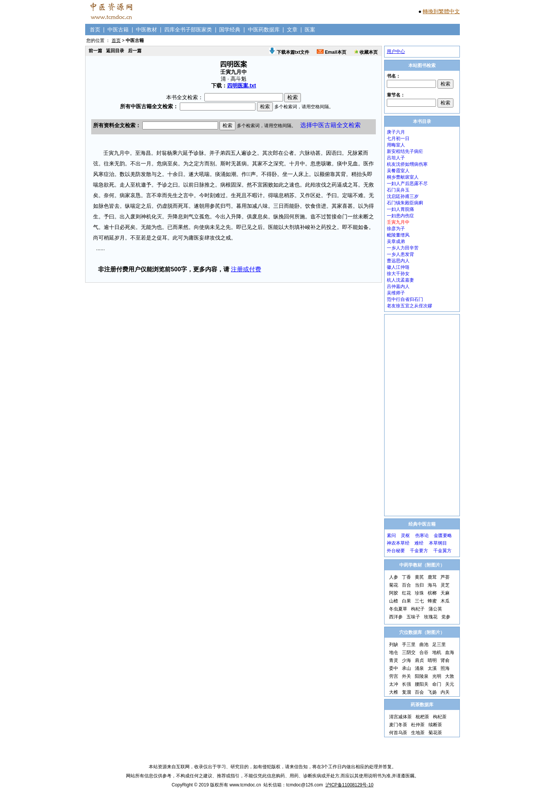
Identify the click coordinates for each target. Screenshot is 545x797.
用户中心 (396, 51)
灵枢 (405, 535)
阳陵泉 (421, 676)
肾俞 (445, 660)
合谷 (423, 652)
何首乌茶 (398, 732)
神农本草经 (398, 543)
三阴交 (409, 652)
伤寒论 (422, 535)
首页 (95, 29)
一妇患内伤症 (400, 215)
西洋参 (396, 617)
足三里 (439, 644)
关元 (449, 684)
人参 (393, 577)
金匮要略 (443, 535)
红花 (406, 593)
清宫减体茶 (400, 716)
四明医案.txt (241, 86)
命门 (436, 684)
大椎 (393, 692)
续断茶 (435, 724)
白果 (406, 601)
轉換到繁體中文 (441, 11)
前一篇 (95, 50)
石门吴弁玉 (398, 190)
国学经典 (229, 29)
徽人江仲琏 (398, 267)
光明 (436, 676)
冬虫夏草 (398, 609)
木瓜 (445, 601)
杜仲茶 (418, 724)
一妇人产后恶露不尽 (407, 183)
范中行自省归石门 (405, 299)
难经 (419, 543)
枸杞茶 (440, 716)
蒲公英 (435, 609)
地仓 (393, 652)
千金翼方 (442, 550)
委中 (393, 668)
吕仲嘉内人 (398, 286)
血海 (449, 652)
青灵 (393, 660)
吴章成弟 (396, 241)
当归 (419, 585)
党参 (445, 617)
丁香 (406, 577)
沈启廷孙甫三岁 (403, 196)
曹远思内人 (398, 260)
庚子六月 (396, 132)
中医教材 (146, 29)
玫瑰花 (431, 617)
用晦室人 (396, 145)
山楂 (393, 601)
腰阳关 (421, 684)
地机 (436, 652)
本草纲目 (438, 543)
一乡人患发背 (400, 254)
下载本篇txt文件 (289, 52)
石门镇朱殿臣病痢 (405, 202)
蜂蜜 (432, 601)
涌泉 (419, 668)
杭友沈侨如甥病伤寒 (407, 164)
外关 (406, 676)
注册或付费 (246, 269)
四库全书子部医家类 (188, 29)
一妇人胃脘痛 (400, 209)
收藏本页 (366, 52)
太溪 (432, 668)
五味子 (413, 617)
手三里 (409, 644)
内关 (445, 692)
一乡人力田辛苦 (403, 248)
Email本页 (331, 52)
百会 (419, 692)
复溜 (406, 692)
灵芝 (445, 585)
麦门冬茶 (398, 724)
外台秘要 (396, 550)
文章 (292, 29)
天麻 (445, 593)
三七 (419, 601)
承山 (406, 668)
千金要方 (419, 550)
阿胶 (393, 593)
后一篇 (135, 50)
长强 (406, 684)
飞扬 (432, 692)
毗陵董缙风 (398, 235)
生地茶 (418, 732)
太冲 (393, 684)
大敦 (449, 676)
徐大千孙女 (398, 273)
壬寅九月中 (398, 222)
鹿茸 (432, 577)
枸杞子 (418, 609)
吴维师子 (396, 293)
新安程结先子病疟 (405, 151)
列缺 (393, 644)
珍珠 (419, 593)
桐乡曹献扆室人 (403, 177)
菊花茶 (435, 732)
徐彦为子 (396, 228)
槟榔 (432, 593)
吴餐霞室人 (398, 170)
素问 (391, 535)
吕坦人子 (396, 157)
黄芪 (419, 577)
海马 (432, 585)
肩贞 (419, 660)
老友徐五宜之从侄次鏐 (409, 305)
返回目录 (115, 50)
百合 (406, 585)
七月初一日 (398, 138)
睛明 (432, 660)
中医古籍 (118, 29)
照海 (445, 668)
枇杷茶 (422, 716)
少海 (406, 660)
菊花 (393, 585)
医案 (310, 29)
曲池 (423, 644)
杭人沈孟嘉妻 (400, 280)
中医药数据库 (264, 29)
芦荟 (445, 577)
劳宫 (393, 676)
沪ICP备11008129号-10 (349, 785)
